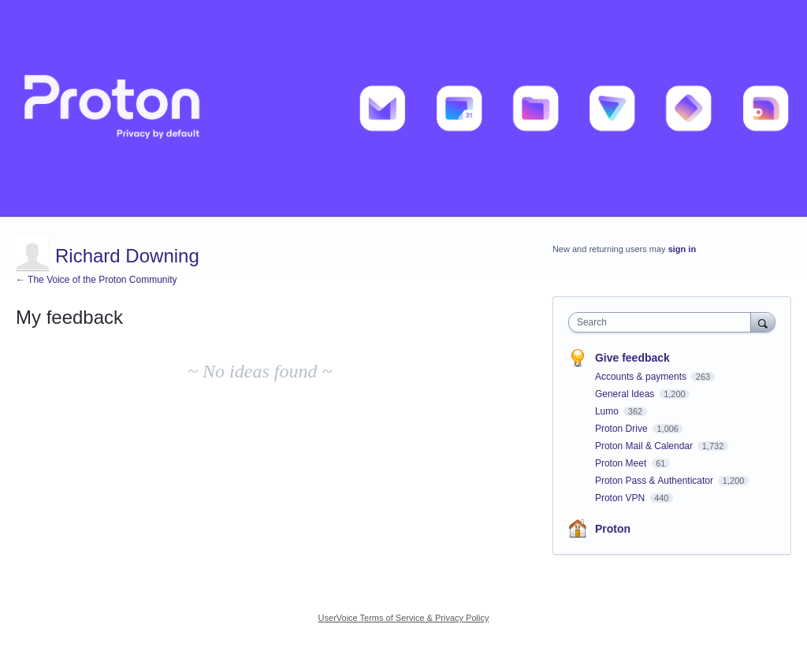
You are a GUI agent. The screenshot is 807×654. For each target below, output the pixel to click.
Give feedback (632, 357)
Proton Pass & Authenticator (655, 480)
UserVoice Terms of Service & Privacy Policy (403, 617)
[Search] (762, 322)
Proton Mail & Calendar (645, 445)
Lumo (608, 411)
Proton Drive (622, 428)
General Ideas (626, 393)
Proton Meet (622, 463)
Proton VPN (621, 498)
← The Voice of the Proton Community (96, 279)
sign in (682, 249)
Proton (612, 528)
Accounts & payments (642, 376)
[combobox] (663, 322)
